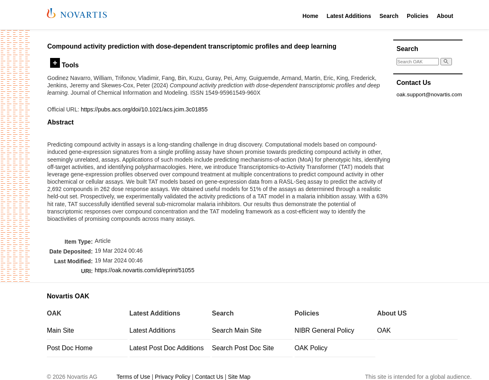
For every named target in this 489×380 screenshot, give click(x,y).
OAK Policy (311, 347)
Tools (64, 65)
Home (310, 16)
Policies (417, 16)
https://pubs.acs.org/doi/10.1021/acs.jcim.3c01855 (144, 109)
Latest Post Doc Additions (167, 347)
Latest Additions (349, 16)
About (445, 16)
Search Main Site (237, 330)
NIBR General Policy (325, 330)
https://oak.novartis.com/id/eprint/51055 (144, 270)
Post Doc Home (70, 347)
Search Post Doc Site (243, 347)
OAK (384, 330)
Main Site (60, 330)
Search (389, 16)
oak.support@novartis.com (429, 94)
